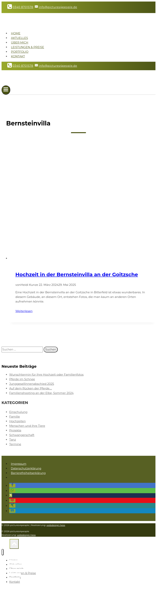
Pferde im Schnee (22, 379)
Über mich (19, 42)
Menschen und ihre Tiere (27, 426)
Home (15, 33)
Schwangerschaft (21, 435)
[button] (12, 485)
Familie (14, 416)
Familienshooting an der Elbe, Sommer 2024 (41, 393)
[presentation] (82, 211)
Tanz (12, 439)
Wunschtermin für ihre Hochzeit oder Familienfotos (46, 374)
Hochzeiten (17, 421)
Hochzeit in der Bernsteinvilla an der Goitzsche (76, 274)
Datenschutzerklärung (26, 468)
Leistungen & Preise (27, 47)
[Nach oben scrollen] (6, 545)
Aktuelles (19, 38)
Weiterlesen (26, 311)
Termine (15, 444)
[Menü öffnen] (6, 90)
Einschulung (18, 412)
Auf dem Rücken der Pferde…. (30, 388)
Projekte (15, 430)
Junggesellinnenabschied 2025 (31, 384)
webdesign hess (56, 525)
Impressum (18, 464)
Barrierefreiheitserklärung (28, 473)
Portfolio (19, 52)
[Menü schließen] (3, 552)
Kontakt (18, 56)
